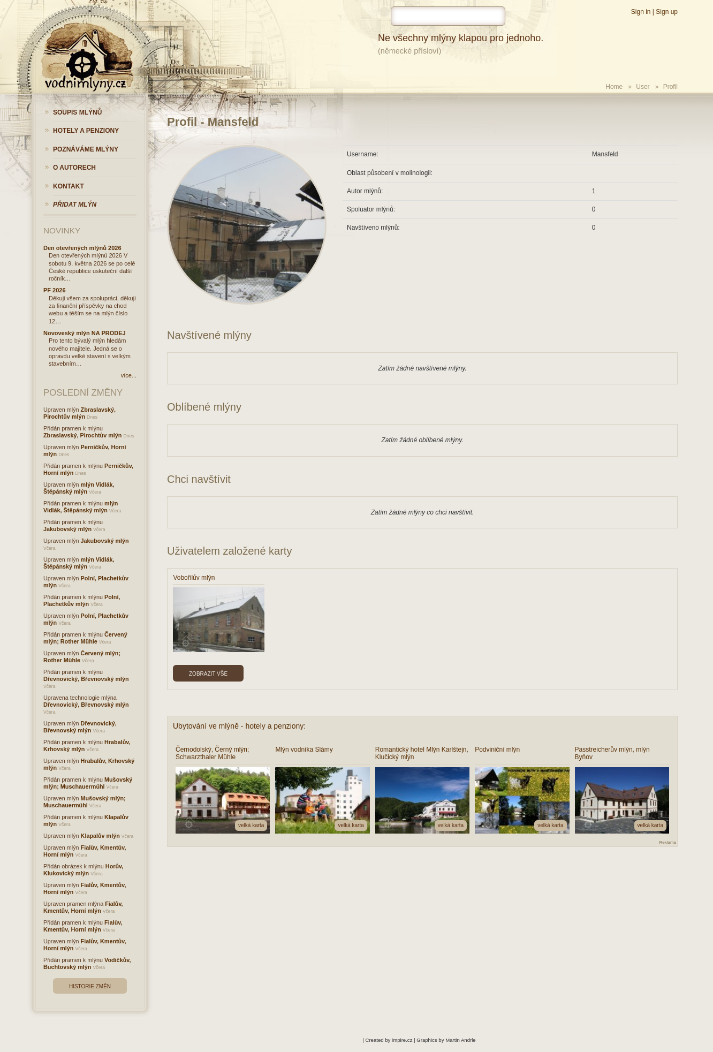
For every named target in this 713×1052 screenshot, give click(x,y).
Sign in (641, 12)
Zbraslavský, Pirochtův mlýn (79, 413)
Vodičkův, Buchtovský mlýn (87, 963)
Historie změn (90, 986)
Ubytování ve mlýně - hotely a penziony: (239, 726)
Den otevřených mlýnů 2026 (82, 248)
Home (614, 86)
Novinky (61, 230)
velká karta (251, 825)
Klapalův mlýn (100, 835)
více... (128, 375)
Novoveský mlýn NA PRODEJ (84, 333)
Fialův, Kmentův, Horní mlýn (83, 907)
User (642, 86)
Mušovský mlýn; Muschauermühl (87, 783)
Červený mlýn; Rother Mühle (85, 638)
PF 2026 (54, 290)
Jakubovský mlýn (67, 529)
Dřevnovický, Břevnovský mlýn (86, 679)
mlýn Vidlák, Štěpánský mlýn (78, 488)
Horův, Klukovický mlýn (83, 869)
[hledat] (448, 16)
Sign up (667, 12)
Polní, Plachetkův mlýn (81, 600)
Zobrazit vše (208, 674)
